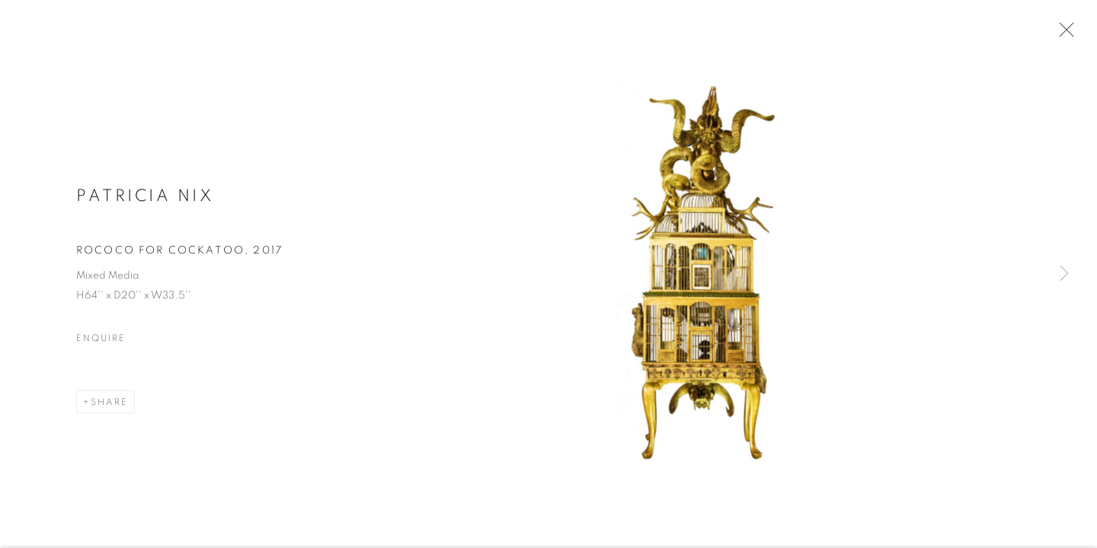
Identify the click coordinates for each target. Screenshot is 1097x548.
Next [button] (1064, 274)
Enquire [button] (100, 339)
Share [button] (109, 403)
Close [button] (1062, 34)
